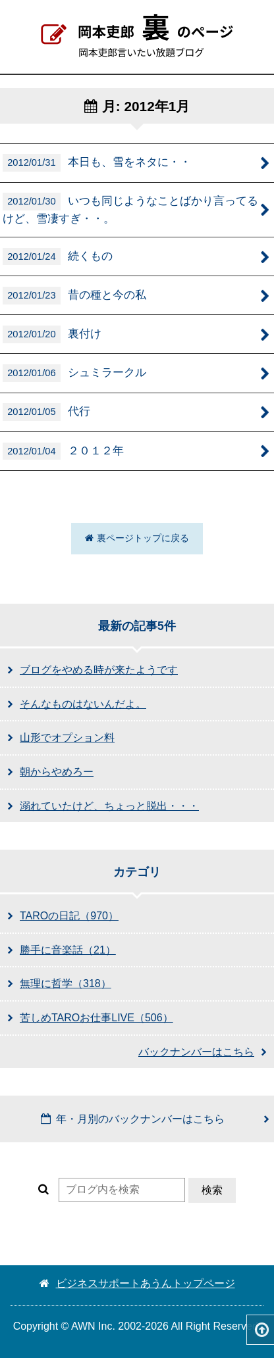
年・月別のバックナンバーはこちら (133, 1119)
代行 (46, 412)
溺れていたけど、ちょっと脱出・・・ (109, 806)
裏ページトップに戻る (137, 538)
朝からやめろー (57, 771)
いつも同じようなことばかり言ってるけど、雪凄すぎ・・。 (130, 209)
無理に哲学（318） (65, 983)
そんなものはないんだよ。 (83, 704)
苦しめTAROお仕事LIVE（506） (96, 1017)
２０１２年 (63, 451)
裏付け (52, 334)
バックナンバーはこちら (196, 1051)
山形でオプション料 (67, 737)
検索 (212, 1190)
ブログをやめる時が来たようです (99, 669)
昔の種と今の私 (74, 295)
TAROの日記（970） (69, 915)
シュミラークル (74, 373)
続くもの (58, 257)
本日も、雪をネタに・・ (97, 163)
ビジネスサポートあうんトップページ (137, 1283)
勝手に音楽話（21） (68, 950)
